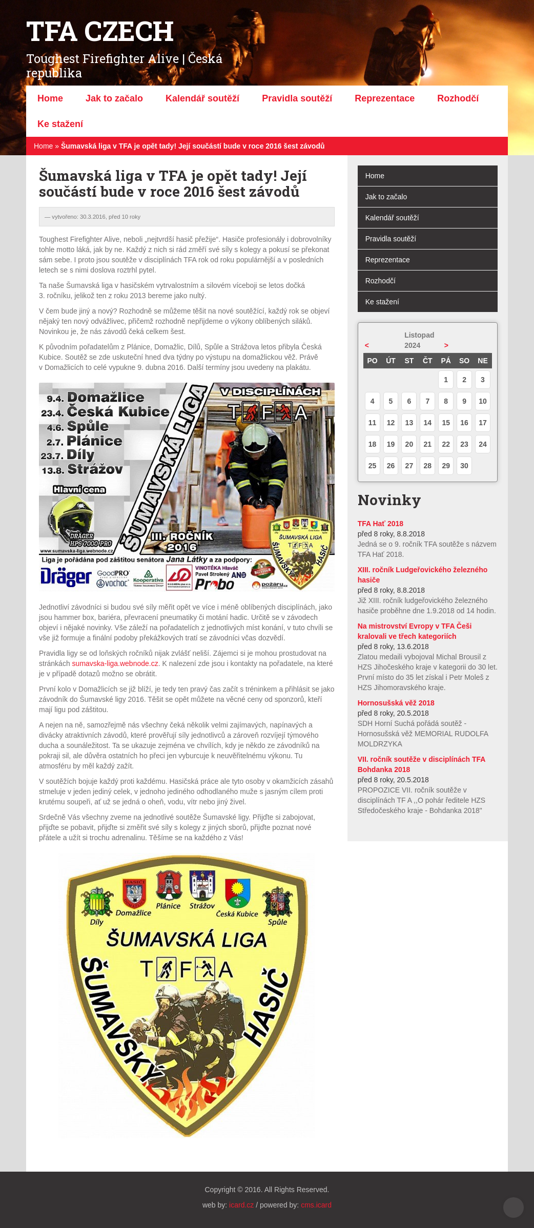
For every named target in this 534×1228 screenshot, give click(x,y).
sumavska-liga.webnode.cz (115, 663)
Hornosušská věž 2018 (396, 703)
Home (43, 146)
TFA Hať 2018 (380, 523)
